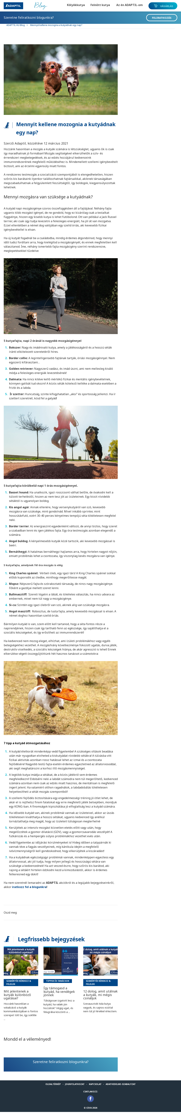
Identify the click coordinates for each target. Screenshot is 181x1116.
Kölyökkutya (71, 5)
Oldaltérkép (53, 1088)
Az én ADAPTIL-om (124, 5)
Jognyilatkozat (74, 1088)
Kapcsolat (95, 1088)
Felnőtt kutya (95, 5)
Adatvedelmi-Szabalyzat (121, 1088)
